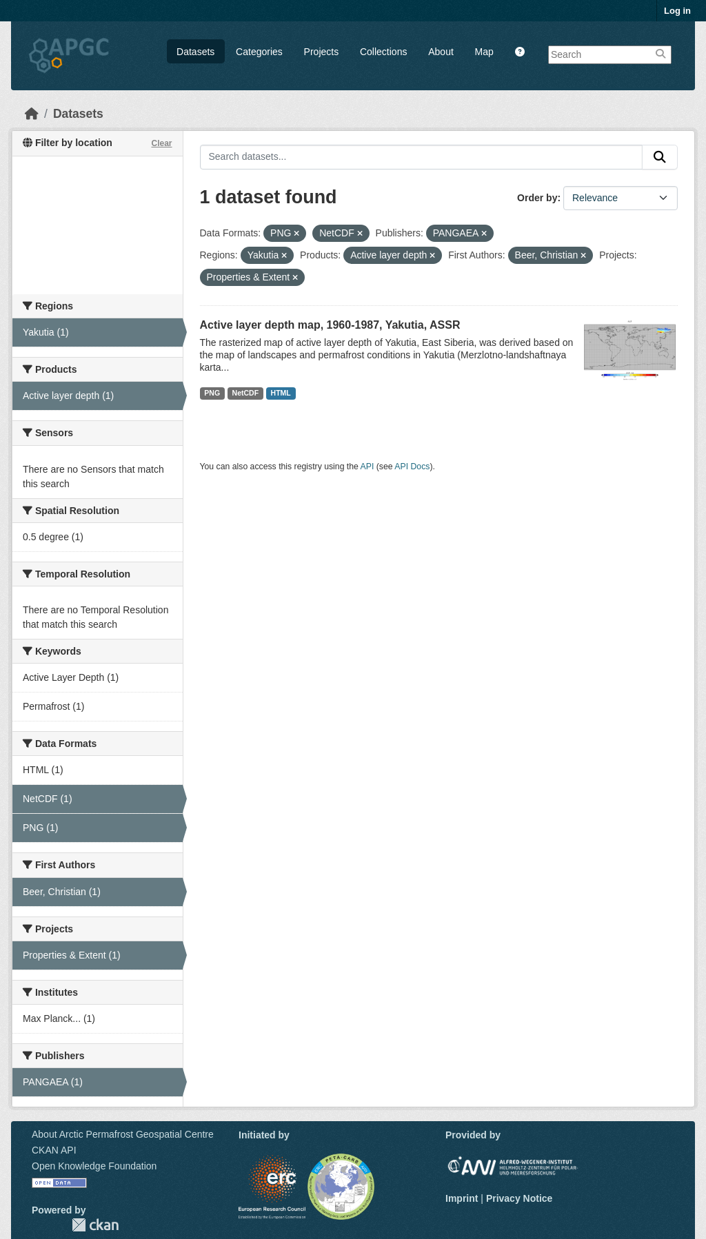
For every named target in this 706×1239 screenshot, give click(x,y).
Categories (259, 51)
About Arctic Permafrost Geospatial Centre (123, 1134)
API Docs (412, 466)
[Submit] (660, 157)
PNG (212, 393)
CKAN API (54, 1150)
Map (484, 51)
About (441, 51)
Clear (161, 143)
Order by (537, 197)
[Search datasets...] (421, 157)
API (367, 466)
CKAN (95, 1225)
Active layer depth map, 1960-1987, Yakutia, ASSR (330, 325)
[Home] (32, 114)
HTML (281, 393)
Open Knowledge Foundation (94, 1165)
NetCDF (245, 393)
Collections (383, 51)
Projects (321, 51)
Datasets (195, 51)
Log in (677, 11)
